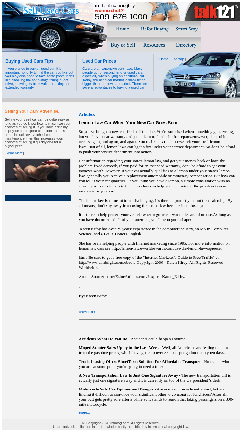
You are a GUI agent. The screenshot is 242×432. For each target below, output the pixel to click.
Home (163, 59)
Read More (14, 153)
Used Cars (87, 312)
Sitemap (177, 59)
